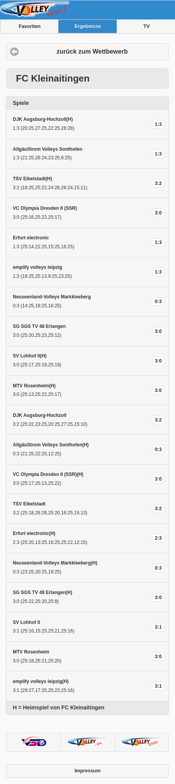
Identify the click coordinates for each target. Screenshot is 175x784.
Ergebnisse (88, 26)
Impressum (88, 771)
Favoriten (29, 26)
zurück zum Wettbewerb (92, 51)
